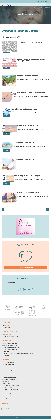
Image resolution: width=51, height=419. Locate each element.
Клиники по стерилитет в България (10, 341)
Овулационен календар (8, 325)
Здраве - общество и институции (10, 347)
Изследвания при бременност (9, 368)
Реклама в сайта (6, 353)
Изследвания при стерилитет (9, 375)
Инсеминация (6, 389)
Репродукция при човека (8, 372)
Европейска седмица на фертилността (11, 397)
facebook (4, 2)
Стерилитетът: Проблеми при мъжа (32, 142)
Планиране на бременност (9, 364)
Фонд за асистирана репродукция (10, 343)
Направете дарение (25, 265)
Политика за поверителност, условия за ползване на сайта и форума (18, 351)
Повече (24, 52)
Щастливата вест (7, 366)
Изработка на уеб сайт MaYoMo (25, 417)
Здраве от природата (7, 385)
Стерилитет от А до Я (8, 393)
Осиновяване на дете (7, 349)
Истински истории (7, 332)
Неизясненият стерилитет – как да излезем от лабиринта (34, 43)
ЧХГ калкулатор (6, 323)
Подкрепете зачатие (25, 243)
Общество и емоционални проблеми (11, 334)
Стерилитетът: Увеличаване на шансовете (33, 126)
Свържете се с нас (25, 277)
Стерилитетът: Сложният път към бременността (33, 93)
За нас (38, 1)
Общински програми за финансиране (11, 345)
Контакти (44, 1)
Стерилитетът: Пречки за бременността (31, 109)
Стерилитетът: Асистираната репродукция (32, 175)
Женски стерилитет (7, 381)
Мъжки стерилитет (7, 379)
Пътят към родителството (8, 360)
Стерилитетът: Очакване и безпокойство (31, 76)
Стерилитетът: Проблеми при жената (32, 159)
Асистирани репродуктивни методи (10, 387)
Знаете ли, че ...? (7, 395)
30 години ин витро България (9, 362)
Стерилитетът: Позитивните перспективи (32, 192)
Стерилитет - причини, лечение (10, 377)
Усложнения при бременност (9, 370)
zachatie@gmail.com (1, 2)
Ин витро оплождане (7, 391)
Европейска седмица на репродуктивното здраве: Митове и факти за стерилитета (34, 60)
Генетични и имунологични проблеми (11, 383)
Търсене (48, 2)
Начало (35, 7)
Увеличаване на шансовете (9, 373)
